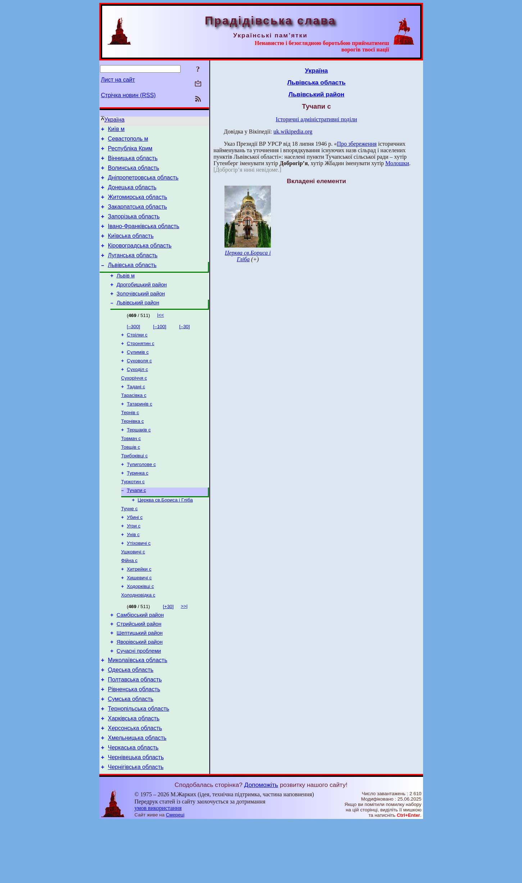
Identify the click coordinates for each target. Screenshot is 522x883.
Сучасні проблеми (139, 699)
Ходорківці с (140, 628)
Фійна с (129, 600)
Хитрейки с (139, 609)
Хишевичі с (139, 619)
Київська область (131, 249)
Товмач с (131, 468)
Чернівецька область (136, 817)
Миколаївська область (137, 709)
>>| (184, 649)
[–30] (184, 347)
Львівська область (132, 281)
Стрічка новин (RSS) (128, 95)
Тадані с (136, 412)
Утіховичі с (139, 581)
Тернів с (130, 440)
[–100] (159, 347)
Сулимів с (138, 374)
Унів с (133, 572)
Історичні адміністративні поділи (316, 119)
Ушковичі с (133, 591)
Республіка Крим (130, 152)
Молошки (397, 163)
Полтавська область (135, 731)
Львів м (126, 293)
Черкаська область (133, 806)
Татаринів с (140, 431)
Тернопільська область (138, 763)
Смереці (175, 876)
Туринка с (138, 505)
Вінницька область (133, 162)
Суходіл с (137, 393)
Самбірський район (140, 659)
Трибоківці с (134, 487)
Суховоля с (139, 384)
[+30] (168, 649)
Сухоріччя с (134, 403)
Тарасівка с (133, 421)
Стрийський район (139, 669)
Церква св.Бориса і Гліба (165, 535)
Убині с (135, 553)
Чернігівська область (136, 828)
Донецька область (132, 195)
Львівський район (138, 323)
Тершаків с (139, 459)
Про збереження (356, 144)
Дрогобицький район (142, 303)
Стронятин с (140, 365)
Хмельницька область (137, 796)
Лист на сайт (118, 80)
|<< (160, 335)
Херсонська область (135, 785)
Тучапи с (136, 524)
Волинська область (133, 173)
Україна (114, 120)
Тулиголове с (141, 496)
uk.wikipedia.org (292, 131)
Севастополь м (128, 141)
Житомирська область (137, 206)
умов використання (158, 869)
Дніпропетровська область (143, 184)
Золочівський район (141, 313)
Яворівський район (140, 689)
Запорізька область (134, 227)
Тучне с (129, 544)
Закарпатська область (137, 216)
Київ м (116, 130)
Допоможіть (261, 846)
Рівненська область (134, 742)
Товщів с (130, 477)
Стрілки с (137, 356)
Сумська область (131, 753)
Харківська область (134, 774)
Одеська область (131, 720)
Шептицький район (140, 679)
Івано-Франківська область (144, 238)
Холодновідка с (138, 637)
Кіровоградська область (140, 260)
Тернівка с (132, 449)
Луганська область (133, 270)
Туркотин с (133, 515)
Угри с (134, 563)
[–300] (133, 347)
